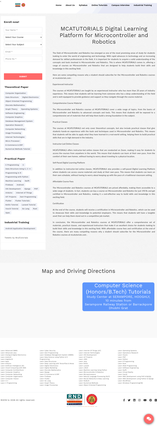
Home (58, 5)
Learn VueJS (122, 374)
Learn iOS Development (88, 355)
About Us (70, 5)
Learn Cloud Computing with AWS (13, 368)
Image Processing (13, 133)
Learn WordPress (124, 381)
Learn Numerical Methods (88, 383)
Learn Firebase (45, 376)
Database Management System (19, 121)
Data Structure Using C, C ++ (18, 169)
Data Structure (12, 97)
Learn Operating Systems (127, 351)
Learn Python (123, 359)
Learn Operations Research (128, 353)
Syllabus (82, 5)
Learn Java (83, 361)
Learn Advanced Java (8, 353)
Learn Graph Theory (47, 383)
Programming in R (13, 173)
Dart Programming (28, 197)
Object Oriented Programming (18, 101)
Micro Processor (12, 141)
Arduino (8, 193)
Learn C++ (4, 381)
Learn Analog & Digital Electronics (13, 355)
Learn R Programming (126, 361)
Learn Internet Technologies (89, 353)
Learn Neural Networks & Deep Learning (94, 379)
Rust (35, 209)
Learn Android (6, 357)
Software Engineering (14, 113)
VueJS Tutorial (11, 209)
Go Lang (25, 209)
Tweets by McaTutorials (16, 238)
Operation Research (14, 125)
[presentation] (24, 68)
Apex (7, 213)
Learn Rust (122, 363)
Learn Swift (122, 370)
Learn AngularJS (7, 359)
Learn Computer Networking (11, 374)
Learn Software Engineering (128, 368)
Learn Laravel (84, 366)
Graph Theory (11, 109)
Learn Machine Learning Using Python (93, 370)
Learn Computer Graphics (10, 372)
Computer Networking (15, 129)
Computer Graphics (14, 117)
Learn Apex (5, 361)
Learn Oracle (122, 355)
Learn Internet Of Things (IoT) (90, 351)
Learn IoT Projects (85, 357)
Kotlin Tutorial (11, 205)
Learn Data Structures (48, 361)
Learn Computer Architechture (12, 370)
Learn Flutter (45, 379)
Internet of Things (24, 193)
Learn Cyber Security (48, 351)
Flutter (8, 201)
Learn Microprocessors (87, 374)
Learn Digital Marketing (48, 368)
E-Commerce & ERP (14, 145)
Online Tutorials (98, 5)
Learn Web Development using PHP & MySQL (134, 376)
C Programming (12, 165)
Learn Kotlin (83, 363)
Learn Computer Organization (12, 376)
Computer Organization (15, 93)
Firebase (9, 185)
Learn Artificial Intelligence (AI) (12, 366)
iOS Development (13, 189)
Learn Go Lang (45, 381)
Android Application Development (20, 229)
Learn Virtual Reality (125, 372)
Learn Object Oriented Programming (92, 385)
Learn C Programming (9, 383)
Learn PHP (122, 357)
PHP (36, 189)
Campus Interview (119, 5)
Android (20, 185)
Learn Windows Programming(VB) (130, 383)
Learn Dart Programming (49, 353)
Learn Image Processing (49, 385)
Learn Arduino (6, 363)
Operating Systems (29, 109)
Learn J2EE (83, 359)
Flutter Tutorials (22, 201)
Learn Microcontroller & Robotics (91, 372)
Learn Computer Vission (10, 379)
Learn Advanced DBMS (9, 351)
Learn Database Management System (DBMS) (57, 355)
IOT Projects (10, 197)
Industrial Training (141, 5)
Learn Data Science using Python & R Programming (54, 358)
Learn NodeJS (84, 381)
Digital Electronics (30, 97)
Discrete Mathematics (15, 105)
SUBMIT (23, 76)
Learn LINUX (83, 368)
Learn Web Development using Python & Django (136, 379)
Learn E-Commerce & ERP (49, 374)
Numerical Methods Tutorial (17, 149)
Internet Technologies (15, 137)
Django (27, 189)
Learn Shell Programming (127, 366)
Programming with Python (16, 177)
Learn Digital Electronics (49, 366)
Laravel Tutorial (29, 205)
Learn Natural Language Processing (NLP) (94, 376)
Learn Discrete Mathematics (50, 370)
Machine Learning (13, 181)
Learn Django (45, 372)
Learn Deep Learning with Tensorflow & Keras (57, 363)
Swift (27, 181)
